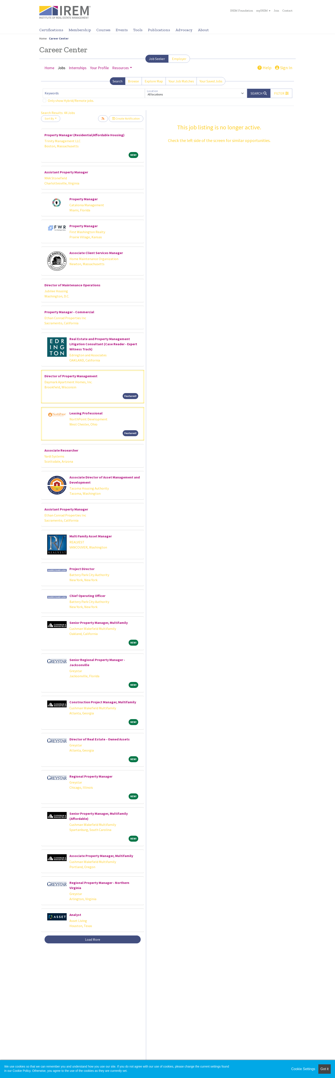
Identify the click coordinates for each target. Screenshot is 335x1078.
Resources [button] (120, 67)
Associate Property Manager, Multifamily (101, 856)
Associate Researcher (61, 450)
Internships (78, 67)
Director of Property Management (70, 376)
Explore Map (154, 81)
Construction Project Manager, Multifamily (102, 702)
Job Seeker (157, 59)
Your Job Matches (181, 81)
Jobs (61, 67)
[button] (281, 93)
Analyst (75, 915)
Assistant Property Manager (66, 172)
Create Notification (126, 118)
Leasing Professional (86, 413)
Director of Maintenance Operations (72, 285)
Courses (103, 30)
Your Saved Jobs (211, 81)
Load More (92, 939)
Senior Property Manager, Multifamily (98, 622)
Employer (179, 59)
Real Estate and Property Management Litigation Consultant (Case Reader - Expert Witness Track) (103, 344)
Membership (80, 30)
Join (276, 10)
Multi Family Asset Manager (90, 536)
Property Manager (83, 199)
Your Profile (99, 67)
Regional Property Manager (90, 776)
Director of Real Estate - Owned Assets (99, 739)
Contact (287, 10)
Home (43, 38)
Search (117, 81)
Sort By (49, 118)
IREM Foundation (241, 10)
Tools (138, 30)
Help (264, 67)
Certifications (51, 30)
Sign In (283, 67)
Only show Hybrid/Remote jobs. (71, 100)
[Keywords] (94, 93)
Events (122, 30)
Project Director (81, 569)
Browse (133, 81)
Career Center (59, 38)
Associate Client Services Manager (96, 253)
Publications (159, 30)
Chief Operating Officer (87, 596)
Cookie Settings (303, 1069)
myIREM (262, 10)
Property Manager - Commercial (69, 312)
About (203, 30)
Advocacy (183, 30)
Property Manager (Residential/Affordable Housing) (84, 135)
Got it (324, 1069)
